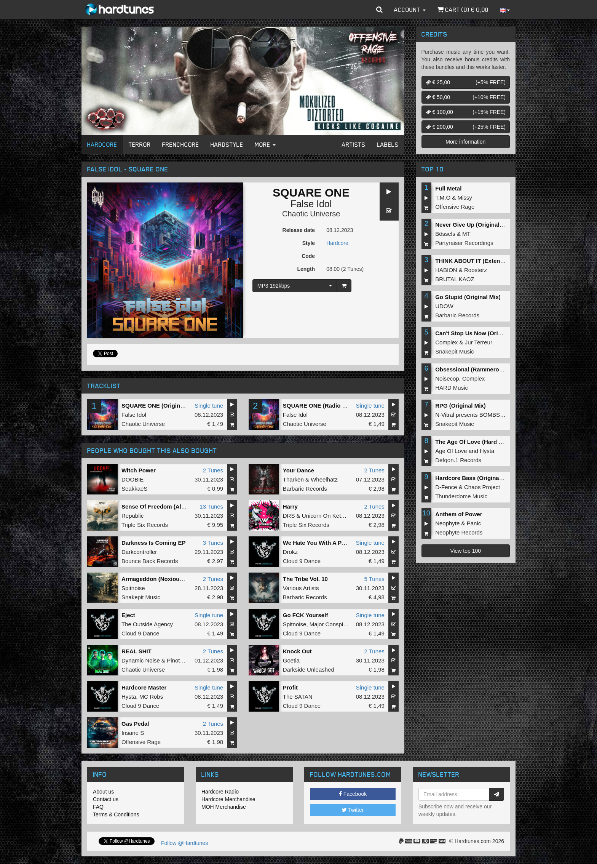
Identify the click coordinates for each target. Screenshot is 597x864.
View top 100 (465, 551)
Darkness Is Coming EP (153, 542)
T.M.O (442, 197)
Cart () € (462, 9)
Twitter (353, 810)
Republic (132, 515)
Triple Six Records (144, 525)
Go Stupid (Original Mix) (468, 297)
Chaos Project (482, 487)
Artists (354, 144)
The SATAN (298, 696)
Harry (290, 506)
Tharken (293, 479)
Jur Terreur (478, 342)
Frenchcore (180, 144)
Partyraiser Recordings (464, 243)
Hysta (128, 696)
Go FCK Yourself (305, 615)
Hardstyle (227, 144)
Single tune (209, 405)
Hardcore (102, 144)
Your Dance (298, 470)
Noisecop (447, 378)
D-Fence (446, 487)
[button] (379, 9)
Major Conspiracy (332, 624)
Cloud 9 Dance (302, 561)
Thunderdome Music (461, 496)
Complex (446, 342)
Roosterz (475, 270)
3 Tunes (213, 542)
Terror (140, 144)
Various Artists (301, 588)
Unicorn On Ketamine (329, 515)
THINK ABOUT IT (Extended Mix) (479, 261)
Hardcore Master (143, 687)
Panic (474, 523)
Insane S (132, 733)
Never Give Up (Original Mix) (473, 224)
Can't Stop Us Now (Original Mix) (479, 333)
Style (308, 243)
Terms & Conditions (116, 814)
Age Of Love (451, 451)
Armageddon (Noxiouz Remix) (162, 579)
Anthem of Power (458, 514)
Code (308, 256)
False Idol (311, 203)
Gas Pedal (135, 723)
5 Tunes (374, 579)
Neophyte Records (458, 532)
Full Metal (448, 188)
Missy (465, 197)
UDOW (444, 306)
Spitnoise (133, 588)
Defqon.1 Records (458, 460)
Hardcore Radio (220, 792)
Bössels (445, 233)
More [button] (265, 144)
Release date (299, 230)
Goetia (291, 660)
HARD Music (451, 387)
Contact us (105, 799)
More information (465, 142)
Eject (128, 615)
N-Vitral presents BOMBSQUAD (475, 414)
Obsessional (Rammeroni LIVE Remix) (487, 369)
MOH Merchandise (223, 807)
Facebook (353, 794)
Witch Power (138, 470)
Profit (290, 687)
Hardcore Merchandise (228, 799)
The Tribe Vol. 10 (305, 579)
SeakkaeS (134, 488)
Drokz (290, 552)
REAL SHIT (136, 651)
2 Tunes (213, 470)
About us (103, 792)
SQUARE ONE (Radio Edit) (319, 405)
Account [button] (410, 9)
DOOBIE (132, 479)
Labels (388, 144)
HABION (446, 270)
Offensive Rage (141, 742)
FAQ (98, 807)
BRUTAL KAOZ (454, 279)
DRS (289, 515)
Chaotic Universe (311, 214)
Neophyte (447, 523)
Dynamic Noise (140, 660)
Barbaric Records (305, 488)
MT (466, 233)
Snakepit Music (140, 597)
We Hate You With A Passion (321, 542)
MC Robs (151, 696)
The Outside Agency (147, 624)
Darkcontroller (139, 552)
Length (306, 269)
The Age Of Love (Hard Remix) (476, 441)
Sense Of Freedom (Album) (158, 506)
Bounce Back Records (149, 561)
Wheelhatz (324, 479)
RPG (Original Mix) (460, 405)
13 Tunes (211, 506)
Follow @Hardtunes (184, 843)
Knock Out (297, 651)
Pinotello (178, 660)
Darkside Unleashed (308, 669)
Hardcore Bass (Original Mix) (474, 478)
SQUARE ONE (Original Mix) (159, 405)
